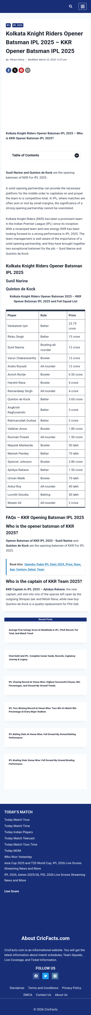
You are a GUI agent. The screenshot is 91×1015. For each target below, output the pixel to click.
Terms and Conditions (43, 988)
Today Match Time (17, 826)
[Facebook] (8, 70)
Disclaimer (17, 988)
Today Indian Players (18, 832)
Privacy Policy (71, 988)
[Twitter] (45, 976)
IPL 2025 (18, 25)
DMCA (28, 995)
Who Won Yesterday (18, 857)
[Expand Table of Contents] (45, 155)
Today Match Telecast (19, 838)
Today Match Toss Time (20, 844)
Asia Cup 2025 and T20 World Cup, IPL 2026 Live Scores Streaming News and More (43, 865)
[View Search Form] (69, 6)
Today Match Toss (17, 820)
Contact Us (43, 995)
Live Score (11, 891)
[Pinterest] (21, 70)
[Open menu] (83, 6)
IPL (8, 25)
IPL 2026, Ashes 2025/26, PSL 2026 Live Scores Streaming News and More (44, 877)
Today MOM (12, 850)
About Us (61, 995)
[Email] (27, 70)
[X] (15, 70)
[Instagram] (55, 976)
